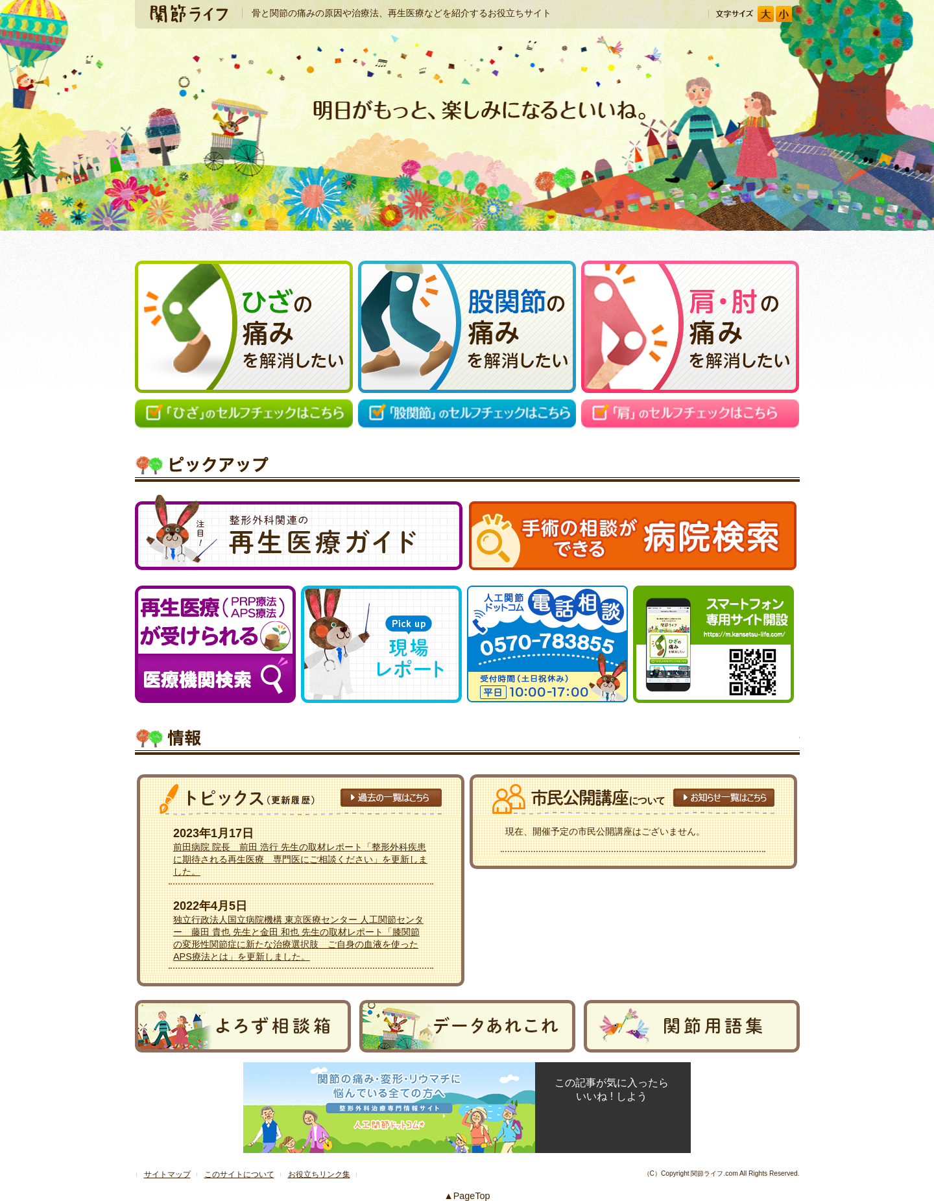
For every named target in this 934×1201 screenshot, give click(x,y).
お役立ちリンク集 (319, 1174)
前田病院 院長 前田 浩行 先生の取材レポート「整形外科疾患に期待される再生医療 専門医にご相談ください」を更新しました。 (300, 859)
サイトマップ (167, 1174)
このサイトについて (239, 1174)
